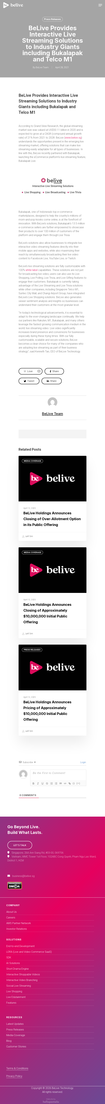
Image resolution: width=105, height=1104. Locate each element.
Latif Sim (27, 536)
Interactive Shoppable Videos (23, 974)
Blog (8, 1040)
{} (74, 783)
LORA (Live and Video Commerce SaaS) (29, 951)
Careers (10, 917)
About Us (11, 911)
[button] (19, 845)
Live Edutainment (16, 997)
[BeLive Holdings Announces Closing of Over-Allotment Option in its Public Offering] (52, 498)
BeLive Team (42, 67)
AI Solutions (13, 963)
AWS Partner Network (18, 923)
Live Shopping (14, 991)
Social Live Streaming (18, 985)
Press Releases (52, 19)
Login (83, 762)
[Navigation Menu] (100, 5)
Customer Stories (16, 1046)
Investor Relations (16, 928)
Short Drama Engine (17, 968)
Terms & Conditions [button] (17, 1068)
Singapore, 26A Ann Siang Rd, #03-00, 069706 (37, 852)
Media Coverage (32, 461)
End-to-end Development (20, 946)
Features (11, 1002)
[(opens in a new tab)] (52, 592)
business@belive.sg (23, 876)
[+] (78, 783)
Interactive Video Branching (21, 980)
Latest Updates (15, 1023)
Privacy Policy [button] (14, 1076)
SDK (8, 957)
